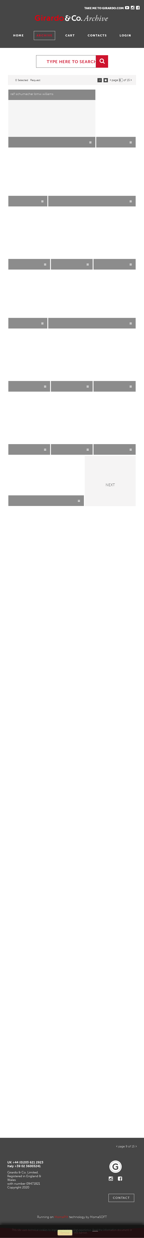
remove (64, 1232)
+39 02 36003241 (28, 1166)
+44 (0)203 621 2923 (28, 1162)
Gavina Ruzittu (45, 18)
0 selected (21, 80)
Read (95, 1230)
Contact (121, 1198)
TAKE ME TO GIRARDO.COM (104, 8)
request (35, 80)
